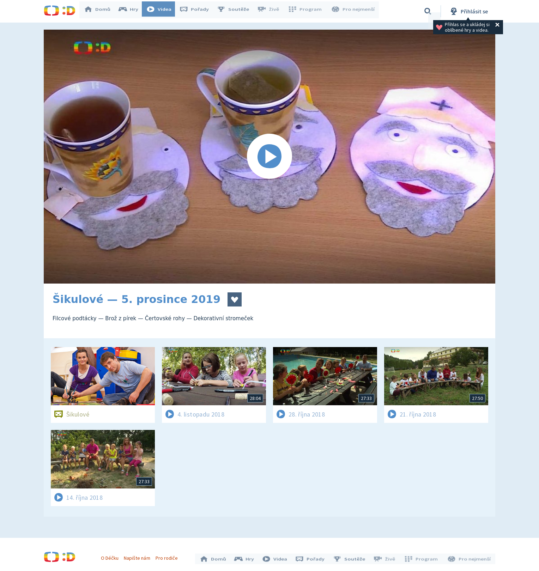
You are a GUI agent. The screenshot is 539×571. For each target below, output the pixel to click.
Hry (131, 11)
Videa (162, 11)
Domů (100, 11)
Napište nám (139, 556)
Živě (271, 11)
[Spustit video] (269, 157)
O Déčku (111, 556)
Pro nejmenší (353, 11)
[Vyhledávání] (428, 11)
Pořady (197, 11)
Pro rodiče (168, 556)
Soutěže (236, 11)
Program (307, 11)
